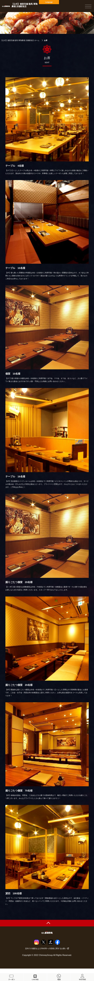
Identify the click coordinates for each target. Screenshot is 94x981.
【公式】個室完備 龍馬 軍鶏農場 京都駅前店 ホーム (20, 40)
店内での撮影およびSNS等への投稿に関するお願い (47, 948)
